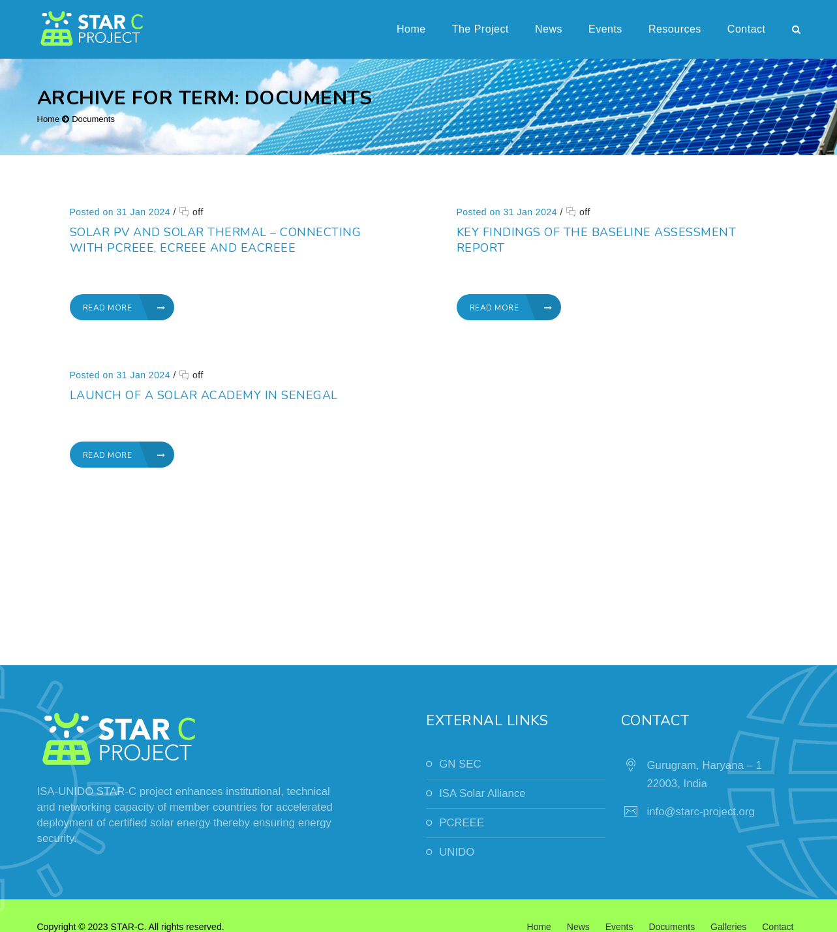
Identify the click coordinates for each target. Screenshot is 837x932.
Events (605, 29)
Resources (674, 29)
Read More (124, 308)
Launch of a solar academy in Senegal (280, 392)
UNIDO (456, 852)
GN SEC (460, 764)
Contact (746, 29)
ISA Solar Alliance (482, 793)
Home (411, 29)
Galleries (728, 927)
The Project (480, 29)
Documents (93, 119)
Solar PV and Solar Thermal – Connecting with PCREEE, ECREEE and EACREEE (215, 240)
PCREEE (461, 823)
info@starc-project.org (701, 811)
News (548, 29)
